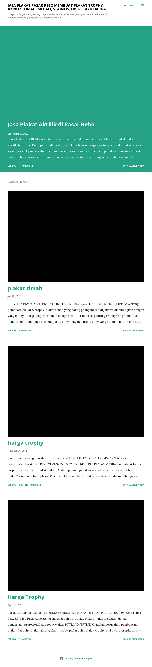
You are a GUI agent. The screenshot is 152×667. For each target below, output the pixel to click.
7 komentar (26, 639)
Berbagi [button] (12, 165)
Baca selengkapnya (133, 165)
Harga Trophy (26, 597)
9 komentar (26, 330)
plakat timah (25, 288)
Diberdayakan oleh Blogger (76, 658)
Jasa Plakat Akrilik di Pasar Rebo (51, 124)
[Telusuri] (129, 5)
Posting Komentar (30, 484)
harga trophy (25, 442)
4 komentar (26, 165)
